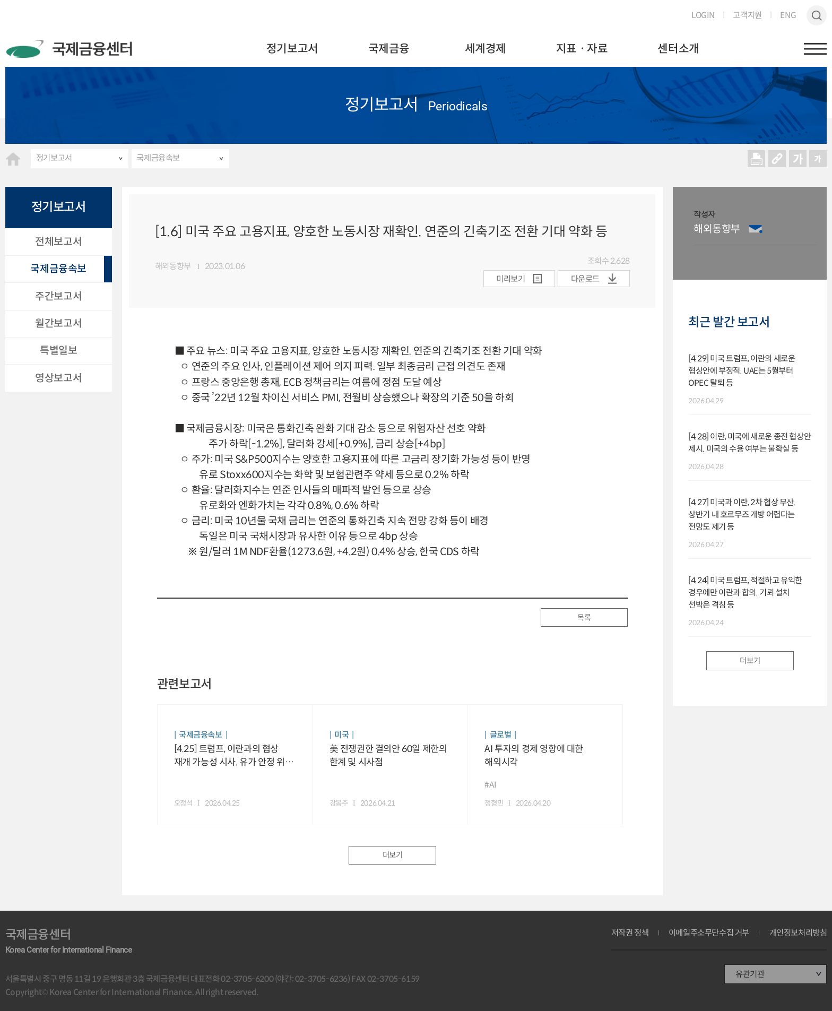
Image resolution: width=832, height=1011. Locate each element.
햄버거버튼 (815, 49)
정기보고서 (292, 48)
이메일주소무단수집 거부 (709, 933)
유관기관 (749, 974)
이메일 (755, 229)
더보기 (393, 855)
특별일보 (58, 350)
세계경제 (485, 48)
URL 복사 (777, 158)
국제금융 (389, 48)
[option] (755, 233)
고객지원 (747, 15)
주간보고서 (58, 296)
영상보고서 (58, 377)
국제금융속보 (158, 158)
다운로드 (585, 279)
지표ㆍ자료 (582, 48)
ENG (788, 15)
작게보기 (818, 158)
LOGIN (703, 15)
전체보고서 (58, 241)
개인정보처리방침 (798, 933)
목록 (584, 618)
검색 (817, 15)
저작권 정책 (630, 933)
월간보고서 (58, 323)
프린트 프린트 (756, 158)
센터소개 (678, 48)
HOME (13, 159)
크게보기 (798, 158)
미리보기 (510, 279)
